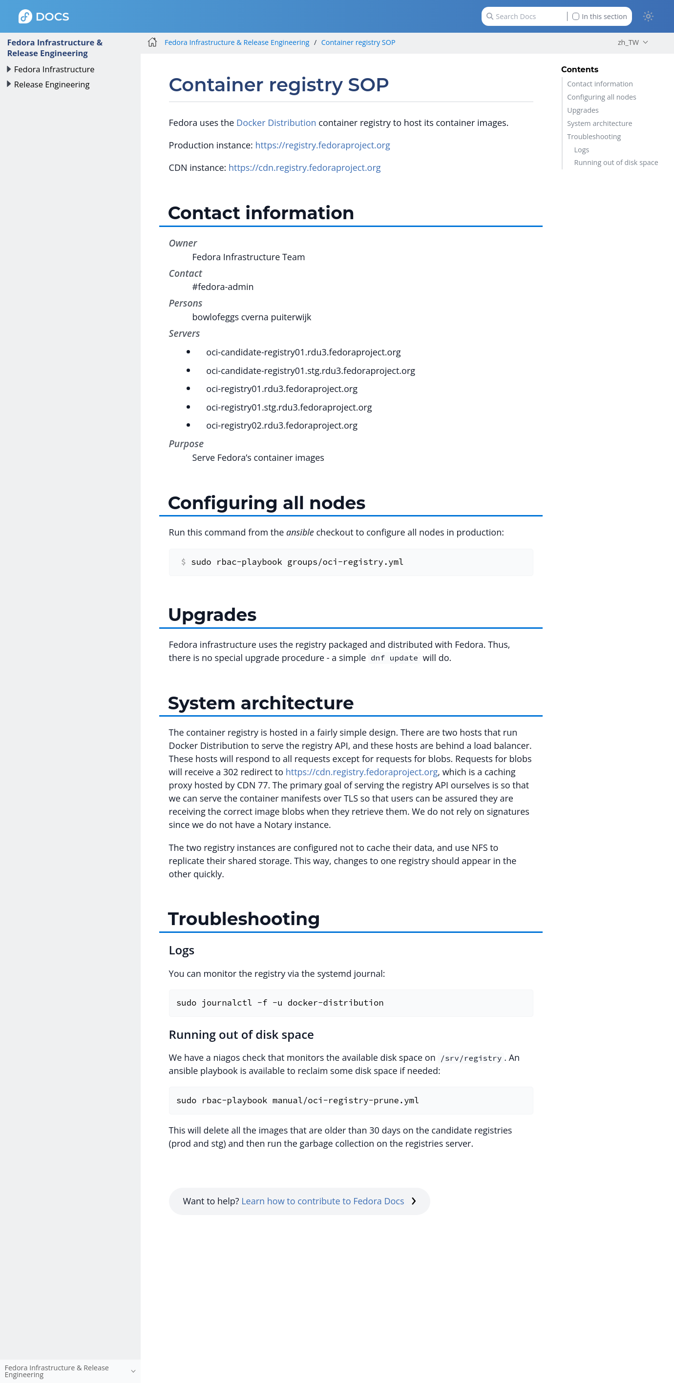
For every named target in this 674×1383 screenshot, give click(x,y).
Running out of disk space (616, 162)
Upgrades (583, 110)
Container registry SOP (358, 42)
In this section (599, 16)
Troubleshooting (594, 136)
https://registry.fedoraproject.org (322, 145)
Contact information (600, 83)
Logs (582, 149)
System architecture (599, 123)
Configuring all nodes (601, 97)
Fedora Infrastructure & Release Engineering (55, 48)
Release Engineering (52, 84)
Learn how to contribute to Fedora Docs (328, 1201)
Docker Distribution (276, 122)
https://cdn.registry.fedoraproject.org (305, 167)
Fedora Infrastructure (54, 69)
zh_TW (628, 42)
